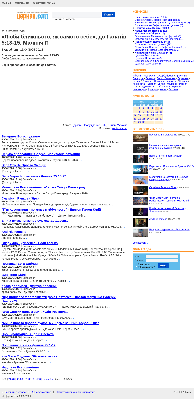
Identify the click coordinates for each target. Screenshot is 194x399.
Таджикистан (147, 86)
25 (152, 118)
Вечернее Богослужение (21, 136)
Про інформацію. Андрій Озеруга (28, 334)
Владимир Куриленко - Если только (30, 243)
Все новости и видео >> (148, 129)
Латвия (152, 84)
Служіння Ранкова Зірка (20, 198)
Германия (183, 78)
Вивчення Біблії (14, 274)
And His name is (14, 231)
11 (152, 111)
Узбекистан (163, 86)
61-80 (28, 379)
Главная (6, 3)
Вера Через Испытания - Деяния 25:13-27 (34, 176)
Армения (181, 75)
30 (143, 122)
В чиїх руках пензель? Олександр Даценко (35, 220)
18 (152, 115)
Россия (183, 84)
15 (139, 115)
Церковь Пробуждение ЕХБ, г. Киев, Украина (99, 125)
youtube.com (119, 128)
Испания (159, 81)
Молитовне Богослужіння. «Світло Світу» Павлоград (43, 187)
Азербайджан (166, 75)
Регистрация (22, 3)
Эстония (173, 89)
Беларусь (138, 78)
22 (139, 118)
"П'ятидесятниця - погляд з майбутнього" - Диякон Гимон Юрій (51, 209)
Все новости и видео (13, 30)
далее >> (48, 379)
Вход (163, 265)
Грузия (136, 81)
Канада (183, 81)
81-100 (37, 379)
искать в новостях (63, 19)
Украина (176, 86)
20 (161, 115)
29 (139, 122)
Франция (153, 89)
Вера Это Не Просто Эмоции (24, 165)
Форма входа (142, 249)
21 (135, 118)
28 (135, 122)
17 (148, 115)
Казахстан (171, 81)
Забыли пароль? (146, 267)
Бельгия (150, 78)
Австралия (150, 75)
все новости (139, 242)
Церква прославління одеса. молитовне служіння (41, 154)
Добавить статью (41, 392)
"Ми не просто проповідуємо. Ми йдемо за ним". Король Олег (50, 323)
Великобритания (166, 78)
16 (143, 115)
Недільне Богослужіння (20, 367)
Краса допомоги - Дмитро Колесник (29, 286)
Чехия (163, 89)
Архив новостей (143, 96)
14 (135, 115)
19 (156, 115)
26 (156, 118)
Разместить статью (44, 3)
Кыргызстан (139, 84)
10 (148, 111)
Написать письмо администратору (75, 392)
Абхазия (137, 75)
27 (161, 118)
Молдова (172, 84)
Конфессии (140, 11)
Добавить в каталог (15, 392)
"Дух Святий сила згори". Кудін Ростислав (35, 311)
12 (156, 111)
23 (143, 118)
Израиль (147, 81)
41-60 (20, 379)
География (140, 70)
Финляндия (139, 89)
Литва (161, 84)
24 (148, 118)
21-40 (11, 379)
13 (161, 111)
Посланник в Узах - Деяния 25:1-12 (29, 345)
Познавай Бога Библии (20, 263)
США (135, 86)
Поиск (108, 14)
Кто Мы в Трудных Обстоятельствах (30, 356)
